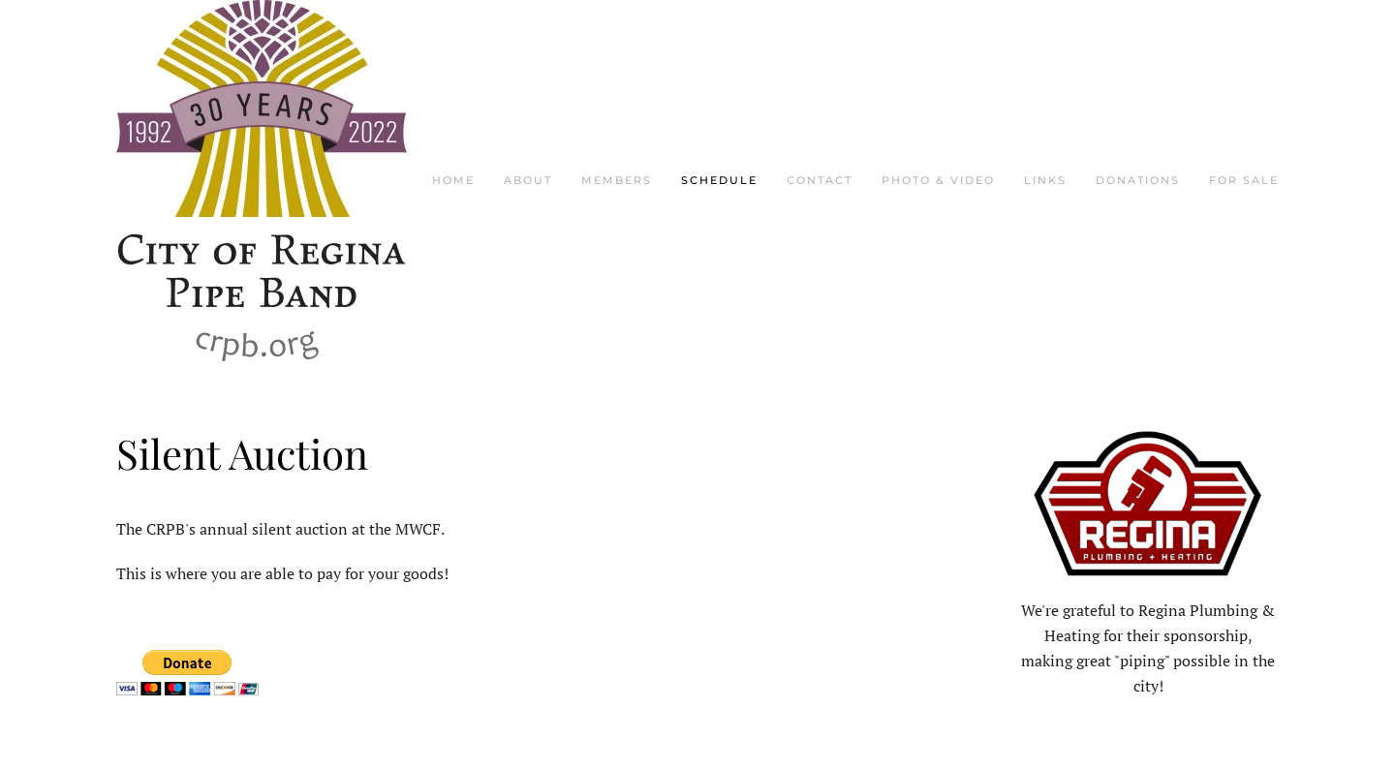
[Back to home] (261, 180)
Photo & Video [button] (938, 180)
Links (1045, 180)
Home (453, 180)
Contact (819, 180)
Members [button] (616, 180)
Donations (1138, 180)
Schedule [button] (719, 180)
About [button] (528, 180)
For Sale (1244, 180)
